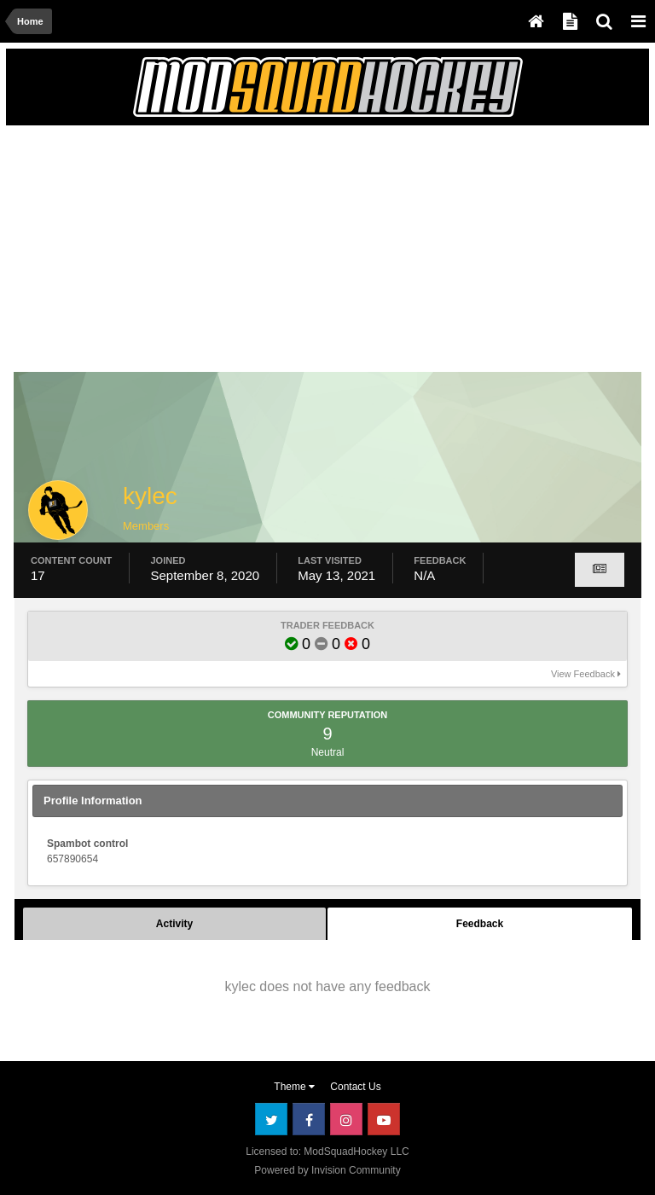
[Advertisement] (214, 253)
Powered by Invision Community (327, 1170)
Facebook (309, 1119)
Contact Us (355, 1087)
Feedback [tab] (479, 924)
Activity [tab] (174, 924)
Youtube (384, 1119)
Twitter (271, 1119)
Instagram (346, 1119)
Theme (294, 1087)
